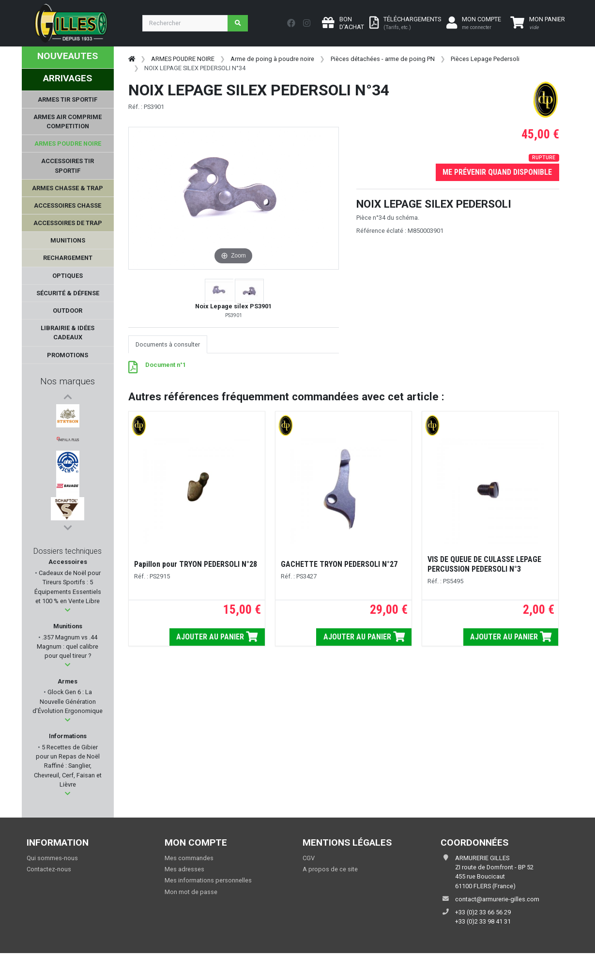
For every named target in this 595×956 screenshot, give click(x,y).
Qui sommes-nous (52, 860)
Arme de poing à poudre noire (272, 58)
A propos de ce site (330, 871)
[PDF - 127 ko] (132, 369)
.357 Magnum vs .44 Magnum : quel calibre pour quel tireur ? (67, 649)
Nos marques (67, 381)
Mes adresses (184, 871)
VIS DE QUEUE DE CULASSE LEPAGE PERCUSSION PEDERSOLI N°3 (484, 564)
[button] (67, 612)
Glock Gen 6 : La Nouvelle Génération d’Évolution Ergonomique (67, 704)
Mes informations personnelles (208, 883)
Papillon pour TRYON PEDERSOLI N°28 (195, 564)
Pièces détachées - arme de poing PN (383, 58)
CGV (309, 860)
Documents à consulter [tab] (168, 344)
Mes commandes (189, 860)
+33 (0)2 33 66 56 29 (483, 914)
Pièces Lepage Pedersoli (485, 58)
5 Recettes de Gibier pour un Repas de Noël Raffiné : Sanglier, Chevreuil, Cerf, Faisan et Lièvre (68, 768)
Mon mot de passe (191, 894)
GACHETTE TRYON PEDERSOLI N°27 (339, 564)
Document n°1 (165, 364)
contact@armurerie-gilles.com (497, 901)
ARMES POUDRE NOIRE (182, 58)
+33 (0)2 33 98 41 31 (483, 923)
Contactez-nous (49, 871)
